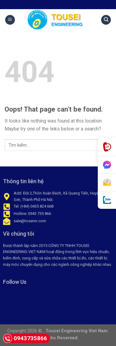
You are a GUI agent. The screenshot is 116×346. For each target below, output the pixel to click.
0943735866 (25, 338)
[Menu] (10, 20)
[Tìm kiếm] (106, 20)
